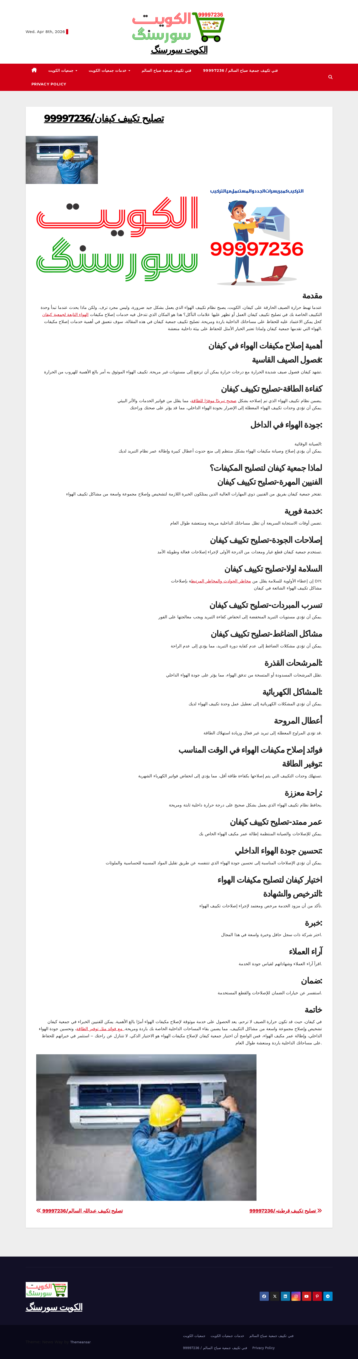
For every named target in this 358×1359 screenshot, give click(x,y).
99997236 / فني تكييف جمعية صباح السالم (240, 70)
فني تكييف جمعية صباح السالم (166, 70)
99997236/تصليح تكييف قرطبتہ (285, 1211)
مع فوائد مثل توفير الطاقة (100, 1028)
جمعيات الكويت (61, 70)
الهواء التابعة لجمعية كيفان (65, 314)
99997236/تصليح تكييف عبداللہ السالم (79, 1211)
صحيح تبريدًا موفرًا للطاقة (213, 400)
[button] (330, 77)
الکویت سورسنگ (179, 49)
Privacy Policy (48, 84)
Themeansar (80, 1342)
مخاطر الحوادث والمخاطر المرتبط (221, 580)
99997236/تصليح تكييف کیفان (104, 118)
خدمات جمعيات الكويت (108, 70)
